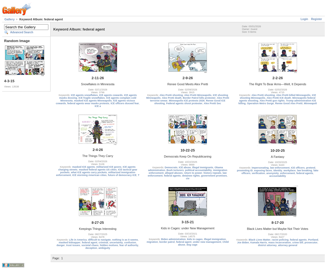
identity (277, 170)
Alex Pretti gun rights (272, 100)
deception (91, 248)
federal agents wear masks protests (88, 103)
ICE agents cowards (111, 95)
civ (188, 178)
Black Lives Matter (259, 239)
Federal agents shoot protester (184, 103)
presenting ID (245, 170)
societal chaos (89, 245)
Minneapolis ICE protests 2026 (186, 100)
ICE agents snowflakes (84, 95)
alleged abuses (174, 173)
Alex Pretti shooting (171, 95)
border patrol (167, 242)
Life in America (78, 239)
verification (258, 173)
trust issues (73, 245)
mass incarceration (279, 242)
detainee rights (191, 175)
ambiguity (104, 248)
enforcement (287, 173)
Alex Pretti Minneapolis (198, 95)
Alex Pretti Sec (212, 103)
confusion (130, 242)
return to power (193, 173)
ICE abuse (185, 167)
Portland (313, 239)
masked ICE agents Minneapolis (93, 100)
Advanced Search (21, 32)
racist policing (280, 239)
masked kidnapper (70, 242)
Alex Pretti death (171, 98)
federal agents (172, 175)
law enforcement (280, 167)
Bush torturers (175, 170)
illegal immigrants (202, 167)
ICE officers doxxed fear (124, 103)
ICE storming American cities (89, 175)
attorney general (287, 245)
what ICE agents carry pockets (89, 172)
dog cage (192, 244)
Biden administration (173, 239)
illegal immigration (215, 239)
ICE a (98, 106)
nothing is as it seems (125, 239)
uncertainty (116, 242)
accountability (277, 176)
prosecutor (310, 242)
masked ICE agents (83, 167)
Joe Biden (243, 242)
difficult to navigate (99, 239)
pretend (310, 167)
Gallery (9, 19)
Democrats (171, 167)
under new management (207, 242)
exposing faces (263, 170)
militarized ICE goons (108, 167)
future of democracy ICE (122, 175)
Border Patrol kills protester (199, 98)
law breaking (304, 170)
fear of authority (128, 245)
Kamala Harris (258, 242)
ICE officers (298, 167)
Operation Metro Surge (260, 103)
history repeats (212, 173)
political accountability (198, 170)
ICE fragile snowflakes (92, 98)
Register (316, 19)
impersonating (260, 167)
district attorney (267, 245)
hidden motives (109, 245)
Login (304, 19)
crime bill (297, 242)
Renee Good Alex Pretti (289, 103)
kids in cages (195, 239)
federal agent (89, 242)
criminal (103, 242)
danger (61, 245)
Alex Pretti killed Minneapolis (293, 95)
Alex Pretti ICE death (279, 98)
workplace (290, 170)
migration (152, 242)
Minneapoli (310, 103)
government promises (214, 175)
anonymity (272, 173)
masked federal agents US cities (98, 169)
